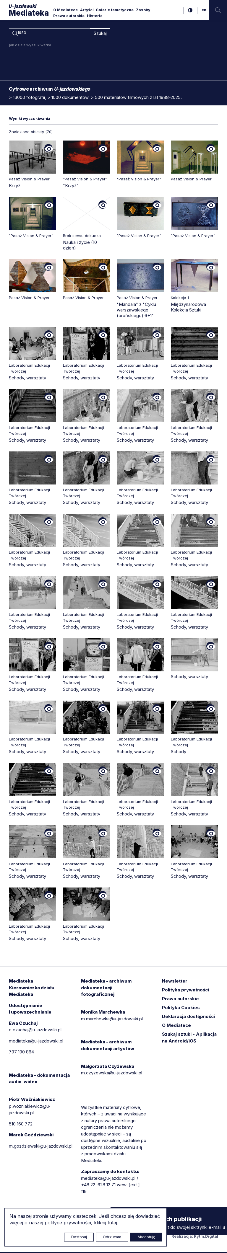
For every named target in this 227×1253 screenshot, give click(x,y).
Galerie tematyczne (115, 10)
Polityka (181, 1008)
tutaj (112, 1223)
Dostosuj (79, 1237)
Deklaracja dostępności (188, 1017)
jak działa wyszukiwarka (30, 46)
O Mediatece (65, 10)
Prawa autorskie (69, 16)
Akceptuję (146, 1237)
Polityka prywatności (185, 990)
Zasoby (143, 10)
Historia (95, 16)
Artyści (87, 10)
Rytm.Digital (206, 1237)
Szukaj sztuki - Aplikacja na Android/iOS (189, 1038)
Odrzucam (112, 1237)
